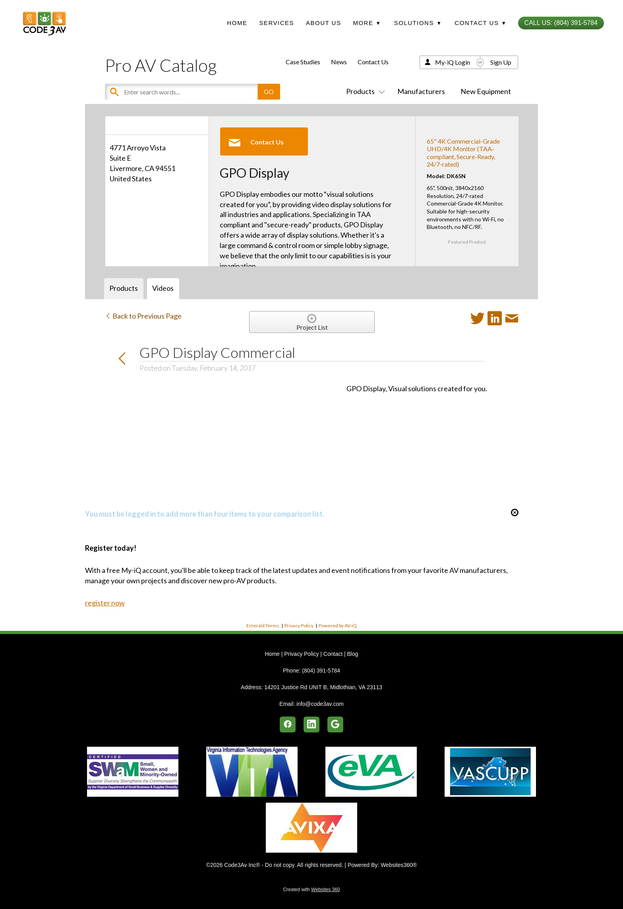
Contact (332, 654)
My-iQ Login (452, 62)
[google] (335, 724)
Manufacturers (421, 91)
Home (237, 22)
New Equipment (485, 91)
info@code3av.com (320, 704)
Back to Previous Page (143, 315)
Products (364, 91)
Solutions (417, 22)
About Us (323, 22)
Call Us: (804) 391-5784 (561, 22)
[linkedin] (311, 724)
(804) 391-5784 (321, 670)
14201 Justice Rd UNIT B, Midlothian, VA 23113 (323, 687)
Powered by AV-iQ (338, 625)
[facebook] (288, 724)
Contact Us (373, 61)
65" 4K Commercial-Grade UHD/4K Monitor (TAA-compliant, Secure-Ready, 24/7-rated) (463, 152)
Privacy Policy (298, 625)
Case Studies (303, 61)
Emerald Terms (262, 625)
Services (276, 22)
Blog (352, 654)
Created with (311, 889)
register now (105, 602)
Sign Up (500, 62)
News (339, 61)
